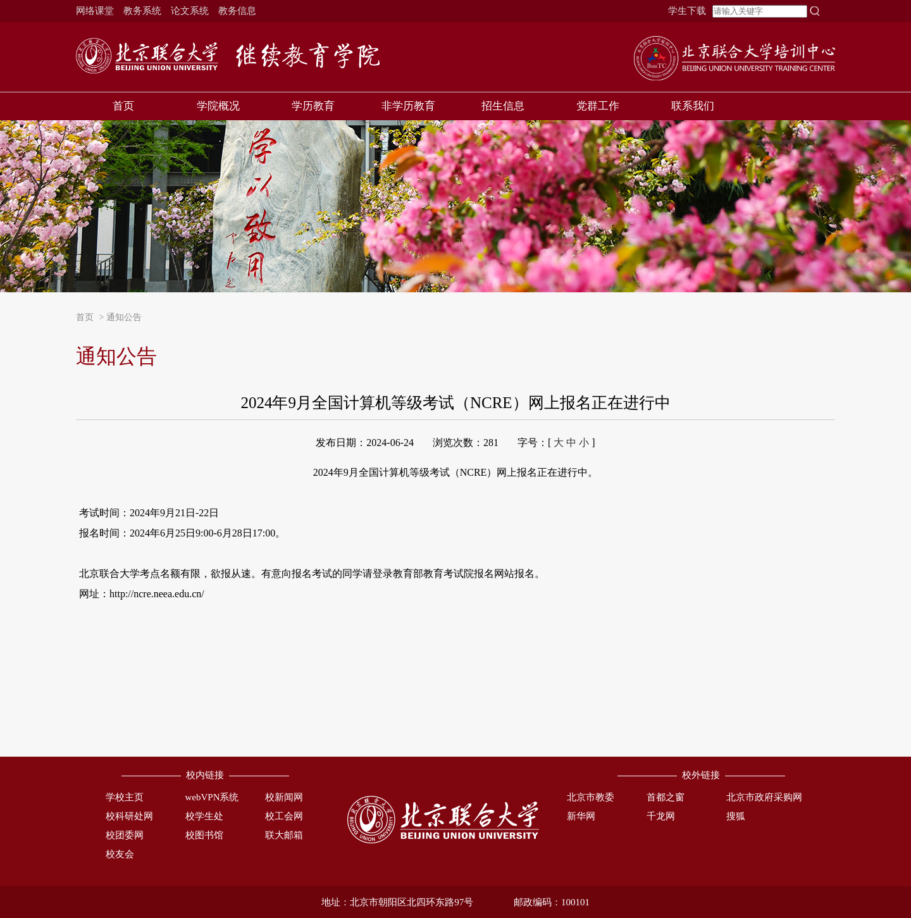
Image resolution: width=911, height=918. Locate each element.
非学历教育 (408, 106)
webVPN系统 (212, 797)
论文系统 (190, 11)
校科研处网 (129, 816)
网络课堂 (95, 11)
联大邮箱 (284, 835)
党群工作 (597, 106)
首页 (123, 106)
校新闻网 (284, 797)
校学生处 (204, 816)
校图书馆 (204, 835)
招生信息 (502, 106)
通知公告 (124, 317)
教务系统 (142, 11)
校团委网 (125, 835)
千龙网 (661, 816)
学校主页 (125, 797)
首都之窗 (666, 797)
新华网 (581, 816)
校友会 (120, 854)
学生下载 (687, 11)
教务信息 (237, 11)
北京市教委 (590, 797)
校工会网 (284, 816)
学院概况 (218, 106)
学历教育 (313, 106)
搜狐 (735, 816)
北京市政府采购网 (764, 797)
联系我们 (692, 106)
